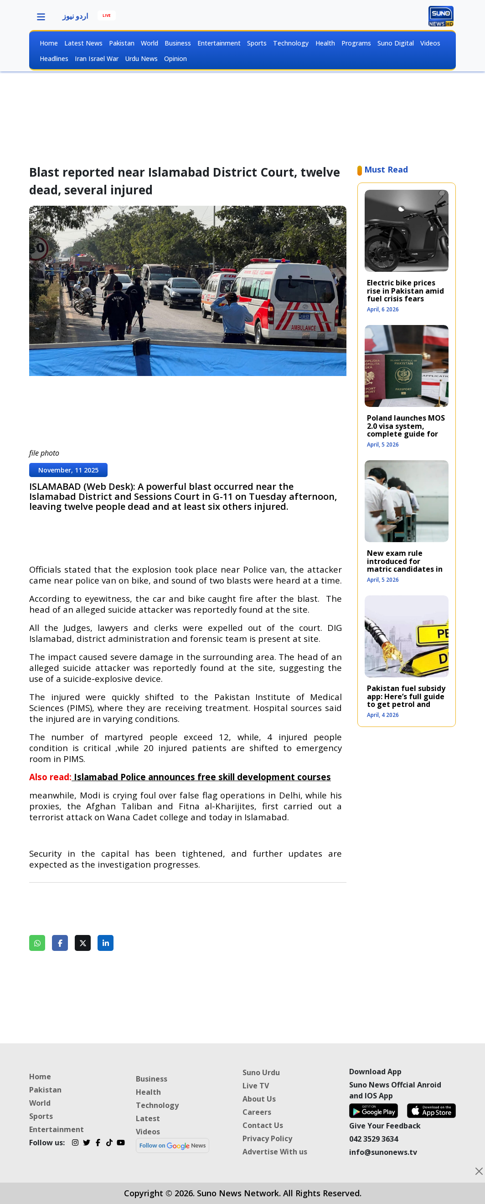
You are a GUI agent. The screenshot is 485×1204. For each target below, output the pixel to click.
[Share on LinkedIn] (106, 943)
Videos (430, 43)
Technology (291, 43)
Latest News (83, 43)
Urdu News (141, 58)
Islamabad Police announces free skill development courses (202, 776)
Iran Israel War (97, 58)
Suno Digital (395, 43)
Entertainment (219, 43)
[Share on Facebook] (60, 943)
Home (49, 43)
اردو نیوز (75, 16)
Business (178, 43)
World (149, 43)
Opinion (175, 58)
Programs (356, 43)
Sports (257, 43)
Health (325, 43)
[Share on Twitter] (83, 943)
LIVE (107, 15)
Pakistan (121, 43)
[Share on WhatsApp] (37, 943)
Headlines (54, 58)
